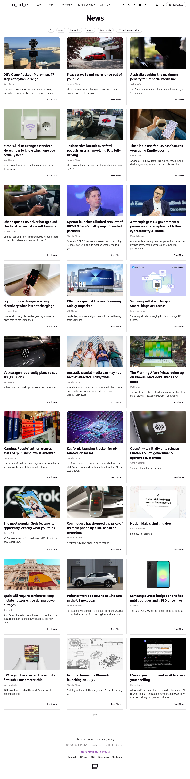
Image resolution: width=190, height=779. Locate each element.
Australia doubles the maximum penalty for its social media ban (154, 77)
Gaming (104, 5)
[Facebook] (123, 5)
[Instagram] (129, 5)
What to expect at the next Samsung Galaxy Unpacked (94, 304)
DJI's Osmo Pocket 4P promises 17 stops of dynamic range (29, 77)
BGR (93, 757)
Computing (75, 30)
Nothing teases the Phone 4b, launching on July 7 (89, 678)
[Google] (157, 5)
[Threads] (151, 5)
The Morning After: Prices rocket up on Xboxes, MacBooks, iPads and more (157, 377)
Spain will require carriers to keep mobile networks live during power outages (30, 600)
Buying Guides (85, 5)
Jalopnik (72, 757)
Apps (60, 30)
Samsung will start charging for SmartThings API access (153, 304)
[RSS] (162, 5)
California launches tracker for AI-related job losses (92, 451)
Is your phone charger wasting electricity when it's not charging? (29, 304)
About (79, 739)
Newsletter (176, 5)
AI (51, 30)
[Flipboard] (146, 5)
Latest (40, 5)
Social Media (105, 30)
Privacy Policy (106, 739)
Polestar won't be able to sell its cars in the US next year (94, 598)
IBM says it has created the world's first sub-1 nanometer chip (29, 678)
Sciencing (103, 757)
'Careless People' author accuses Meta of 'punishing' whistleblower (29, 451)
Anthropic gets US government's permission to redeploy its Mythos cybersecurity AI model (155, 226)
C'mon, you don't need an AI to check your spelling (157, 678)
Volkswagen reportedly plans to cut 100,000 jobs (30, 375)
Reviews (66, 5)
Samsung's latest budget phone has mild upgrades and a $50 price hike (156, 598)
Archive (91, 739)
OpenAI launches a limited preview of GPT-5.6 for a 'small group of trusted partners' (95, 226)
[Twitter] (134, 5)
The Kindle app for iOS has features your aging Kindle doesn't (156, 148)
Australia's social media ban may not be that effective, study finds (94, 375)
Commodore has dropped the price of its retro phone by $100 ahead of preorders (95, 528)
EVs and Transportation (129, 30)
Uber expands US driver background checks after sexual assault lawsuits (30, 224)
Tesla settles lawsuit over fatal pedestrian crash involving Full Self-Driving (94, 150)
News (52, 5)
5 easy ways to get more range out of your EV (94, 77)
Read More (52, 100)
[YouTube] (140, 5)
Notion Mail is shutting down (151, 523)
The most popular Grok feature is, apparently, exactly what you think (29, 526)
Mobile (90, 30)
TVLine (83, 757)
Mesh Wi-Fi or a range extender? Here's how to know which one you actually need (29, 150)
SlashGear (117, 757)
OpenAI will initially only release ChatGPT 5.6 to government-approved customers (154, 453)
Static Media (80, 745)
